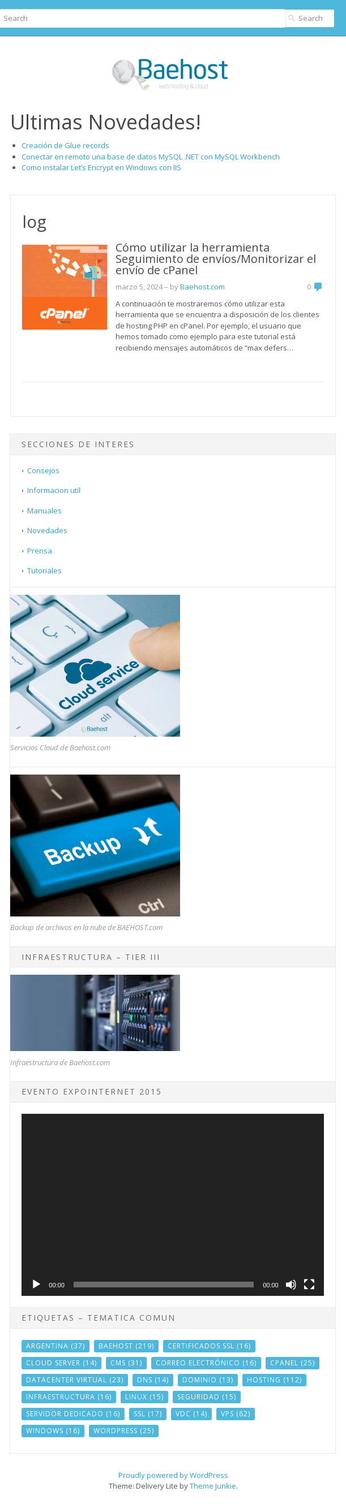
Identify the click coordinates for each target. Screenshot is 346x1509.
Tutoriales (44, 570)
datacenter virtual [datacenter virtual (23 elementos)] (74, 1380)
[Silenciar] (291, 1284)
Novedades (47, 530)
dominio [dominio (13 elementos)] (207, 1380)
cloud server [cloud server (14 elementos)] (61, 1363)
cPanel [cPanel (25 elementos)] (292, 1363)
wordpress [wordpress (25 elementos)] (123, 1431)
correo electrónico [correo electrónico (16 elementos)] (206, 1363)
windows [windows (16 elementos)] (53, 1431)
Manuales (44, 510)
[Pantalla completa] (309, 1284)
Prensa (39, 551)
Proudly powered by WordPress (173, 1475)
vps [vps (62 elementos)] (235, 1414)
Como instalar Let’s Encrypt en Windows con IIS (101, 167)
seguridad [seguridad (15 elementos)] (206, 1397)
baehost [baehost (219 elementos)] (126, 1346)
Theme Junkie (213, 1486)
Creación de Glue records (65, 145)
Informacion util (53, 490)
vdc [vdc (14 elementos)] (191, 1414)
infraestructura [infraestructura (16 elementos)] (69, 1397)
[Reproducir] (36, 1284)
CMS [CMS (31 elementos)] (126, 1363)
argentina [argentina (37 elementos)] (55, 1346)
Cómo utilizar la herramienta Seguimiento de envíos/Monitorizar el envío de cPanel (216, 259)
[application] (172, 1205)
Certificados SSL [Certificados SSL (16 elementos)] (209, 1346)
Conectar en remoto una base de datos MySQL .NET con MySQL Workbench (151, 157)
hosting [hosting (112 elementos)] (274, 1380)
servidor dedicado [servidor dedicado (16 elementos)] (73, 1414)
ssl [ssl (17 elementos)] (148, 1414)
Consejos (43, 470)
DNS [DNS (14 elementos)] (153, 1380)
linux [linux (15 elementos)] (144, 1397)
